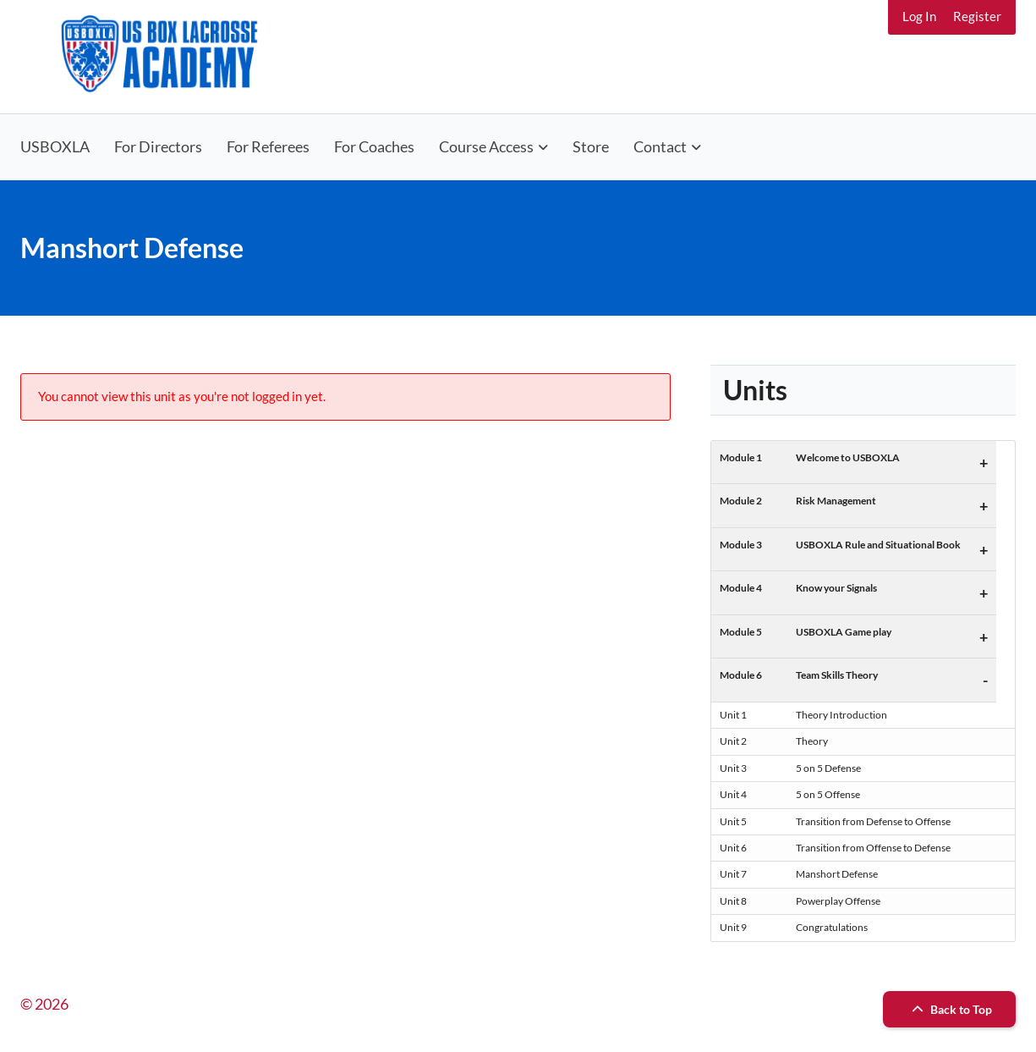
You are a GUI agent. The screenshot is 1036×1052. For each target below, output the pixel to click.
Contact (660, 146)
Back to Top (949, 1009)
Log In (919, 16)
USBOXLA (55, 146)
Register (977, 16)
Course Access (486, 146)
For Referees (268, 146)
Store (591, 146)
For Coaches (374, 146)
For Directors (158, 146)
